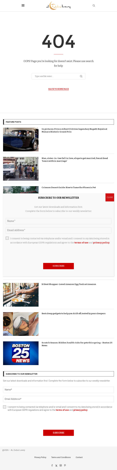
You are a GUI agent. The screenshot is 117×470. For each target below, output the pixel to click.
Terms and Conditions (61, 457)
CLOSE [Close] (110, 197)
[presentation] (58, 421)
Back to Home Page (58, 89)
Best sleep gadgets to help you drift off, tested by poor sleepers (73, 313)
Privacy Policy (40, 457)
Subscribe (58, 433)
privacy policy (80, 410)
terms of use (62, 410)
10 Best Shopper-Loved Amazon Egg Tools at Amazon (69, 284)
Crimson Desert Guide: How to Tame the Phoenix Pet (69, 187)
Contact (79, 457)
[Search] (93, 5)
